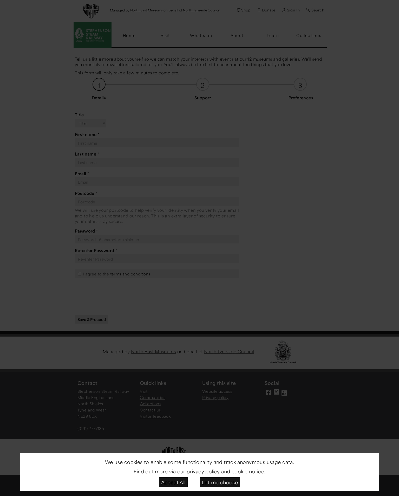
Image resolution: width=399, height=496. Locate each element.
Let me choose (220, 481)
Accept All (173, 481)
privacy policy (203, 470)
